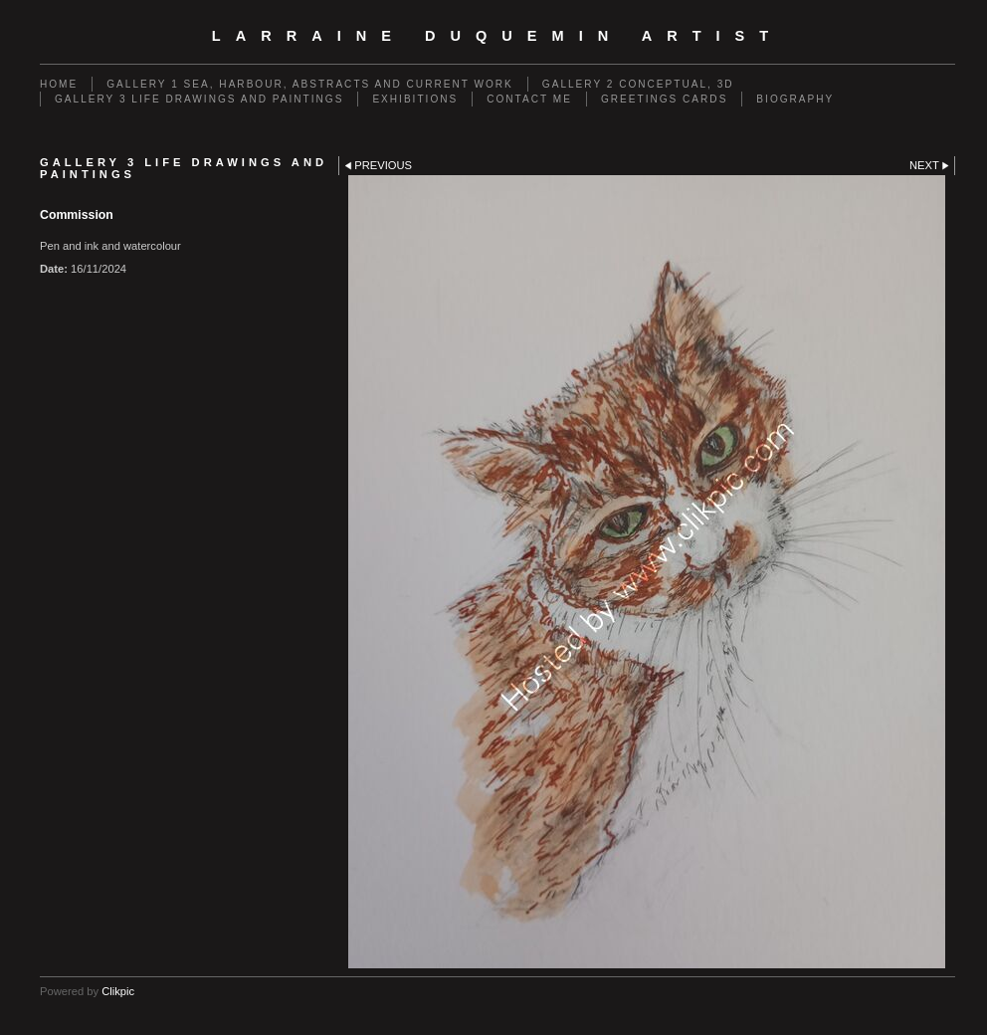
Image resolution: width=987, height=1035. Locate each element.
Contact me (529, 99)
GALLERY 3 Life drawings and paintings (199, 99)
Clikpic (117, 991)
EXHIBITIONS (415, 99)
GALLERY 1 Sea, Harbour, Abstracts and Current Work (309, 84)
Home (59, 84)
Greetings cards (664, 99)
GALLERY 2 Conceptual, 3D (638, 84)
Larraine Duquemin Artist (497, 36)
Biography (795, 99)
